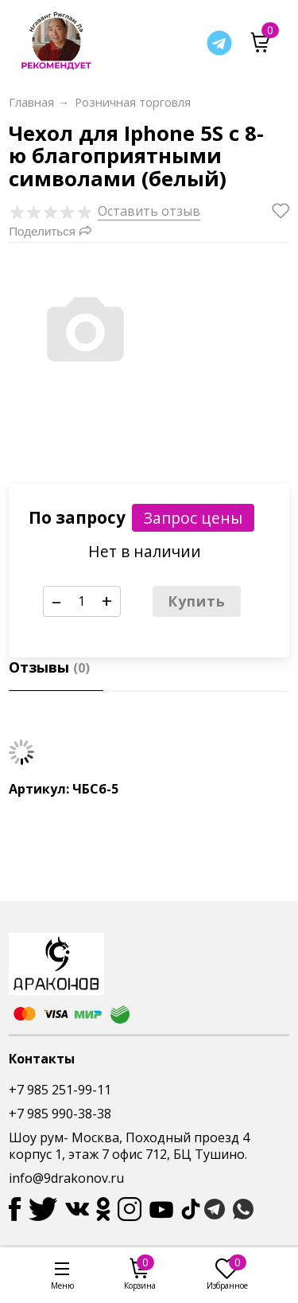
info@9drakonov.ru (66, 1178)
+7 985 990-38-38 (60, 1113)
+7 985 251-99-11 (60, 1089)
